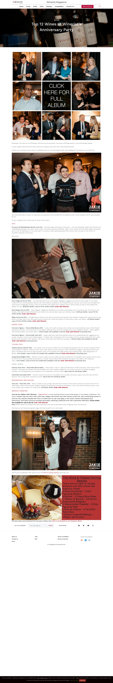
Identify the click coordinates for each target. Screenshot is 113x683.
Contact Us (70, 6)
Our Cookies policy (42, 678)
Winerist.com (61, 544)
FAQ (36, 539)
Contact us (15, 539)
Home (21, 6)
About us (14, 536)
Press (13, 541)
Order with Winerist (72, 332)
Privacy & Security (63, 539)
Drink (35, 6)
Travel (28, 6)
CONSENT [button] (82, 680)
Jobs (36, 536)
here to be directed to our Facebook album (67, 521)
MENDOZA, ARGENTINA (19, 391)
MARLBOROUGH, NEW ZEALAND (23, 380)
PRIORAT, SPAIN (17, 324)
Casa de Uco (42, 394)
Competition (59, 6)
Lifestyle (49, 6)
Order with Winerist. (62, 306)
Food (41, 6)
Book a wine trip (87, 6)
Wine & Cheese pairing (50, 472)
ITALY (13, 223)
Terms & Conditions (63, 536)
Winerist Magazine (56, 2)
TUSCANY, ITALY (17, 344)
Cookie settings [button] (74, 680)
